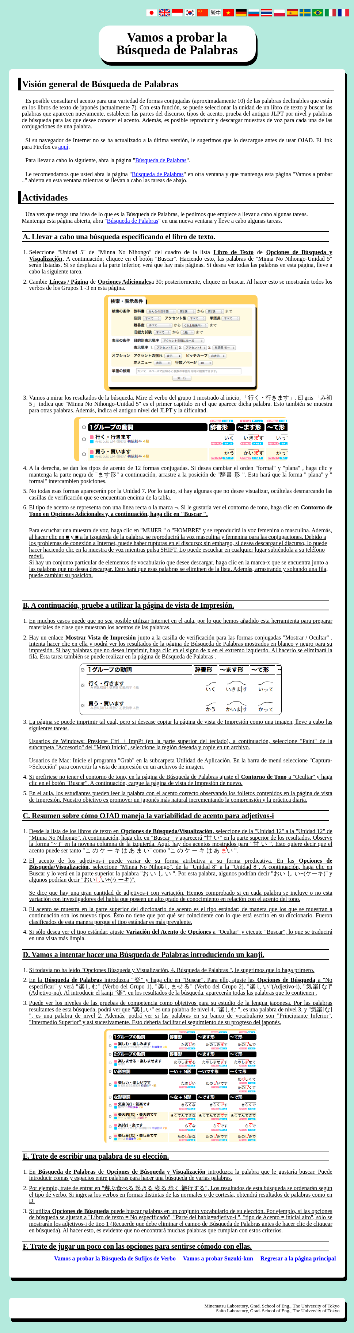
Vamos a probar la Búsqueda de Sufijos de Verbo (115, 1258)
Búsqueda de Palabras (160, 160)
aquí (63, 147)
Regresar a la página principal (298, 1258)
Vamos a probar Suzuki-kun (218, 1258)
